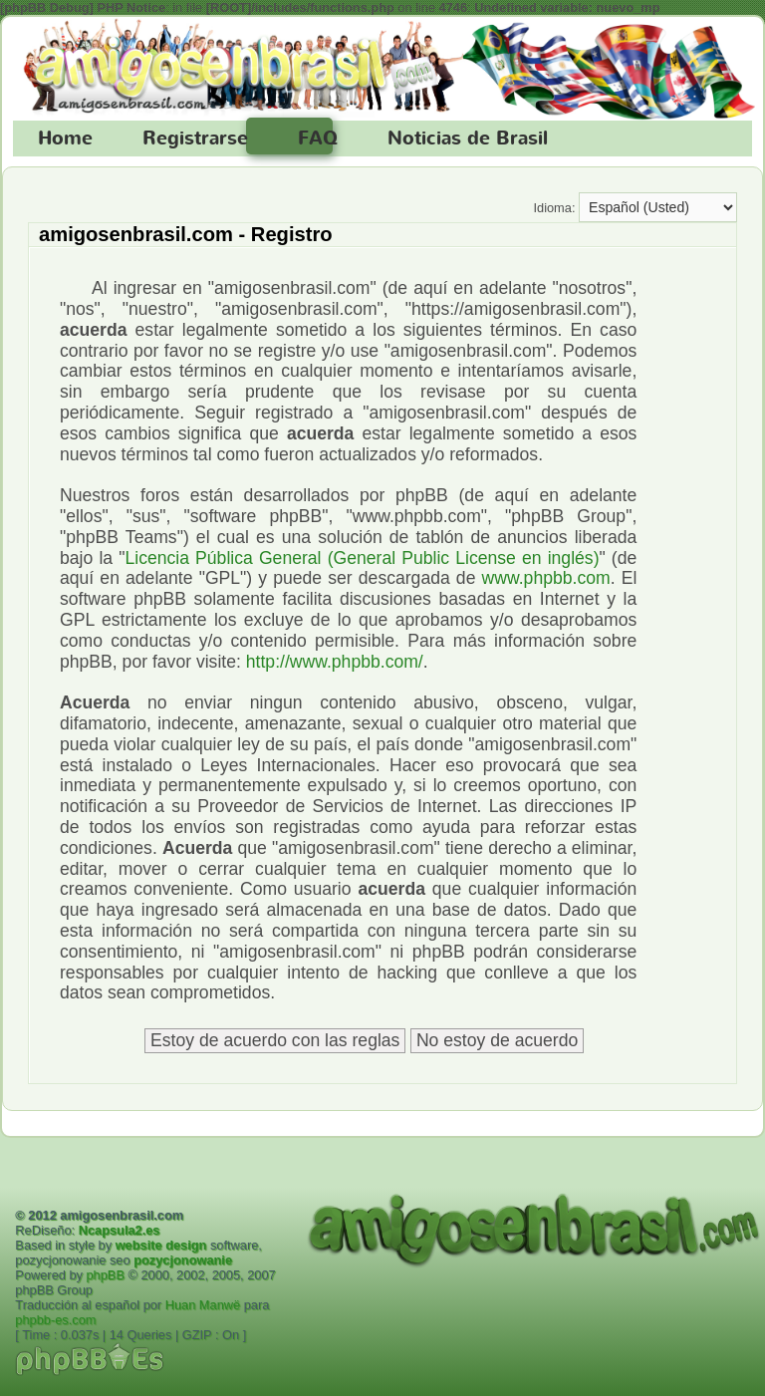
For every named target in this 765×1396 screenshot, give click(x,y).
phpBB (106, 1274)
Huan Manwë (202, 1304)
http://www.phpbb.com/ (334, 662)
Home (65, 138)
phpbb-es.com (55, 1319)
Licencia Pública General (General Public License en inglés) (362, 558)
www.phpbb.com (546, 578)
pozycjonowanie (182, 1260)
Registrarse (195, 138)
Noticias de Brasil (467, 138)
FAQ (318, 138)
